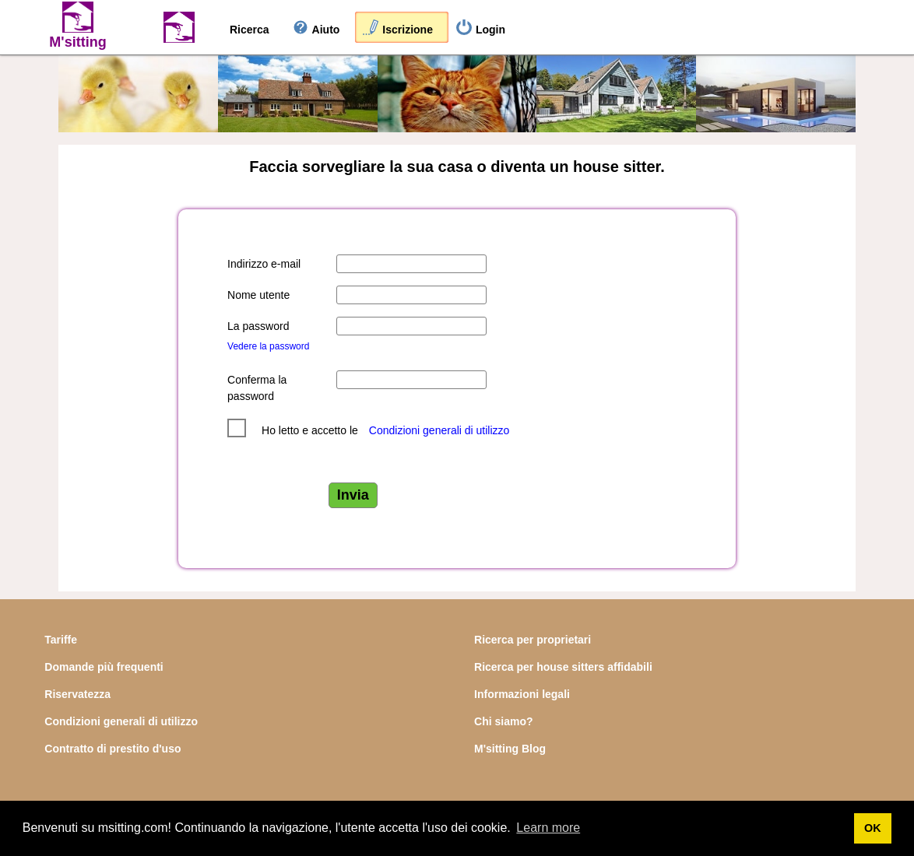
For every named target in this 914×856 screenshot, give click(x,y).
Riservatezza (77, 694)
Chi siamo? (503, 721)
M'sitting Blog (510, 748)
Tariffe (60, 639)
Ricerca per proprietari (532, 639)
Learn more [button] (548, 827)
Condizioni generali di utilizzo (439, 430)
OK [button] (872, 828)
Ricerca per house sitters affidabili (563, 667)
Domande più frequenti (103, 667)
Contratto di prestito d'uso (112, 748)
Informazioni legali (522, 694)
